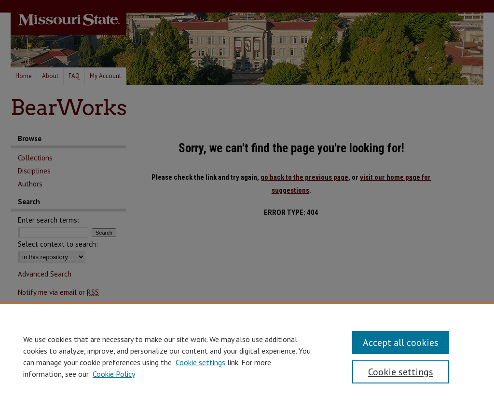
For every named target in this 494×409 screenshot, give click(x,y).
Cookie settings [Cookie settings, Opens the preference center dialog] (400, 372)
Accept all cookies (401, 342)
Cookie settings (200, 362)
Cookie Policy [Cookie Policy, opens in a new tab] (114, 374)
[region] (247, 356)
